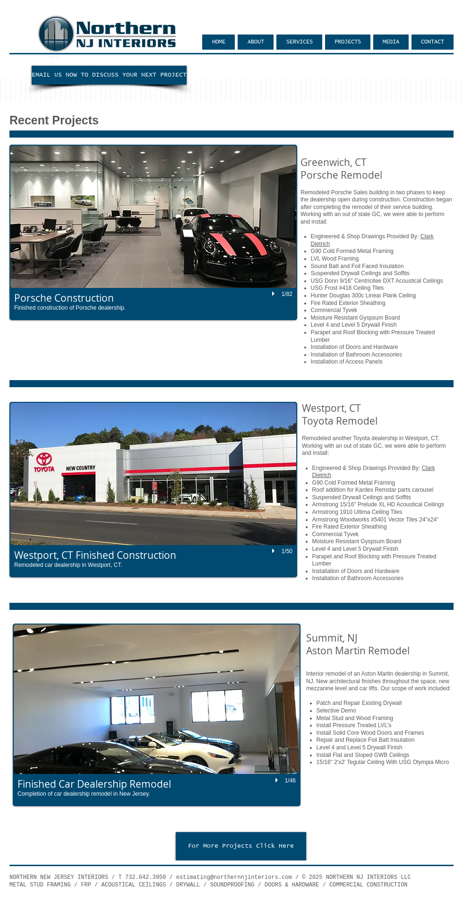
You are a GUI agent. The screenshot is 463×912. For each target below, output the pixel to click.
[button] (153, 232)
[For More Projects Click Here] (241, 846)
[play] (274, 294)
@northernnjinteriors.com (251, 877)
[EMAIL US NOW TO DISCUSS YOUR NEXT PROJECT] (109, 75)
